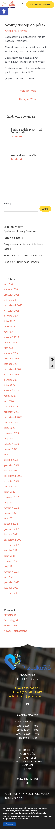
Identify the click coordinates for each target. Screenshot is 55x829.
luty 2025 (9, 348)
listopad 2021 (11, 534)
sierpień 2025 (11, 316)
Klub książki (10, 625)
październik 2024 (13, 369)
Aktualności (12, 30)
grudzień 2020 (11, 582)
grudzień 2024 (11, 358)
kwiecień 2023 (11, 443)
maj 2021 (8, 566)
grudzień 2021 (11, 529)
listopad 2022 (11, 470)
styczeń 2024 (11, 406)
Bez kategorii (11, 620)
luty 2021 (9, 577)
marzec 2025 (10, 342)
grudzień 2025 (11, 294)
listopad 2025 (11, 300)
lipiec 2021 (9, 555)
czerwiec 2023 (11, 433)
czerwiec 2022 (11, 497)
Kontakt (27, 765)
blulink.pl (28, 814)
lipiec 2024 (9, 385)
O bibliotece (27, 750)
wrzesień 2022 (11, 481)
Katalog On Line (28, 779)
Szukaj (7, 203)
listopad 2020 (11, 587)
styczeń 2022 (11, 523)
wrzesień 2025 (11, 310)
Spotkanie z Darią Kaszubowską (21, 262)
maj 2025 (8, 332)
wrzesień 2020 (11, 593)
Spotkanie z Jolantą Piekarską (20, 231)
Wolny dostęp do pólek (24, 155)
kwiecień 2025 (11, 337)
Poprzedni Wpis (27, 90)
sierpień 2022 (11, 486)
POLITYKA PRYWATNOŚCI (18, 793)
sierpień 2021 (11, 550)
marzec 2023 (10, 449)
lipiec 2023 (9, 427)
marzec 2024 (10, 395)
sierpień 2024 (11, 379)
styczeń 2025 (11, 353)
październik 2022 (13, 475)
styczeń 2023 (11, 459)
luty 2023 (9, 454)
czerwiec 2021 (11, 561)
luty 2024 (9, 401)
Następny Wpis (27, 99)
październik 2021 (13, 539)
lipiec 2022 (9, 491)
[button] (4, 11)
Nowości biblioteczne (15, 630)
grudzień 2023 (11, 411)
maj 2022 (8, 502)
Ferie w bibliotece (13, 237)
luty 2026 (9, 284)
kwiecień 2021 (11, 571)
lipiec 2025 (9, 321)
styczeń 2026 (11, 289)
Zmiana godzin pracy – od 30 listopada (26, 131)
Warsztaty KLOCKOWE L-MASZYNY (23, 255)
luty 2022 (9, 518)
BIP (28, 783)
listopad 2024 (11, 364)
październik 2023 (13, 417)
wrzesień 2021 (11, 545)
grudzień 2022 (11, 465)
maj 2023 (8, 438)
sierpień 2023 (11, 422)
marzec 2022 (10, 513)
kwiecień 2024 (11, 390)
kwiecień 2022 (11, 507)
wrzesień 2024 (11, 374)
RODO (27, 769)
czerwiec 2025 (11, 326)
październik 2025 (13, 305)
